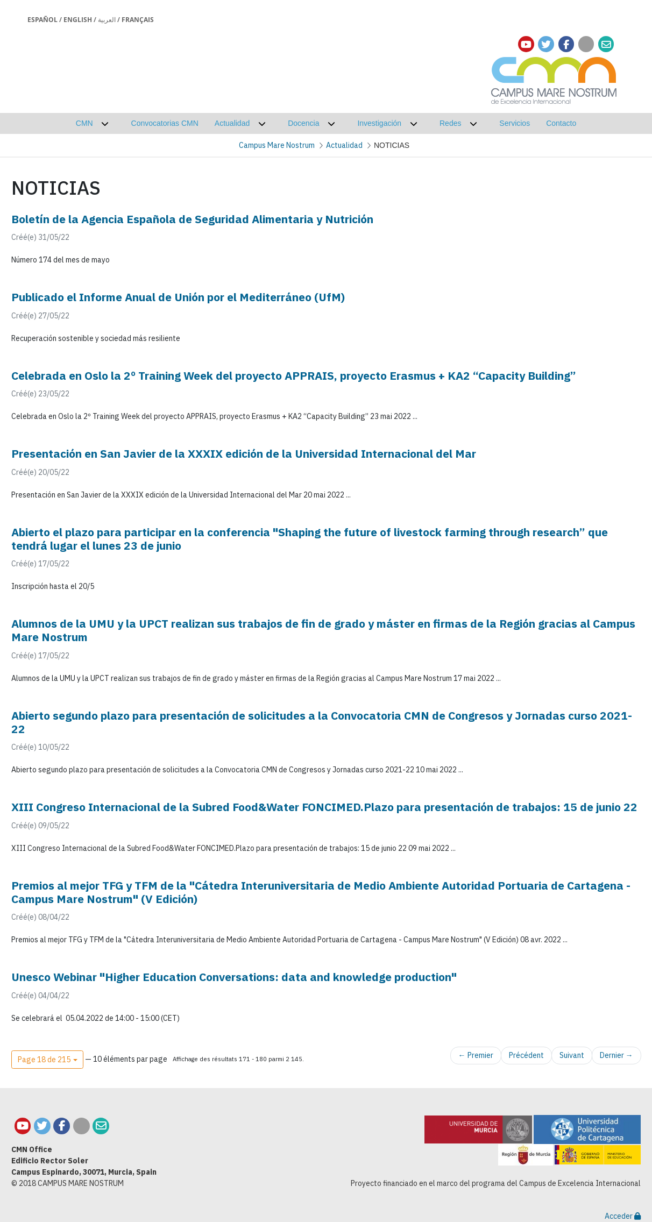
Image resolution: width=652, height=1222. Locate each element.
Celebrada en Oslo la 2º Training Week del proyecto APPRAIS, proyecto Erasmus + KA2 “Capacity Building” (293, 375)
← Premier (475, 1055)
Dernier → (616, 1055)
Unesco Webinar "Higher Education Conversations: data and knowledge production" (234, 976)
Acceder (623, 1216)
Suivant (571, 1055)
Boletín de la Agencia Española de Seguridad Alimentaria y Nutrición (192, 218)
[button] (47, 1059)
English (77, 19)
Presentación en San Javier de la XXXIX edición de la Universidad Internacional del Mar (243, 453)
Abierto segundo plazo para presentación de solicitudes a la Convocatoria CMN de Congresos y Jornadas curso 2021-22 (321, 722)
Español (42, 19)
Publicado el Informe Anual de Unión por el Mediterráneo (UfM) (178, 296)
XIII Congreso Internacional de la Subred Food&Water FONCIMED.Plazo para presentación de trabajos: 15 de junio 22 (324, 806)
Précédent (526, 1055)
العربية (107, 19)
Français (138, 19)
